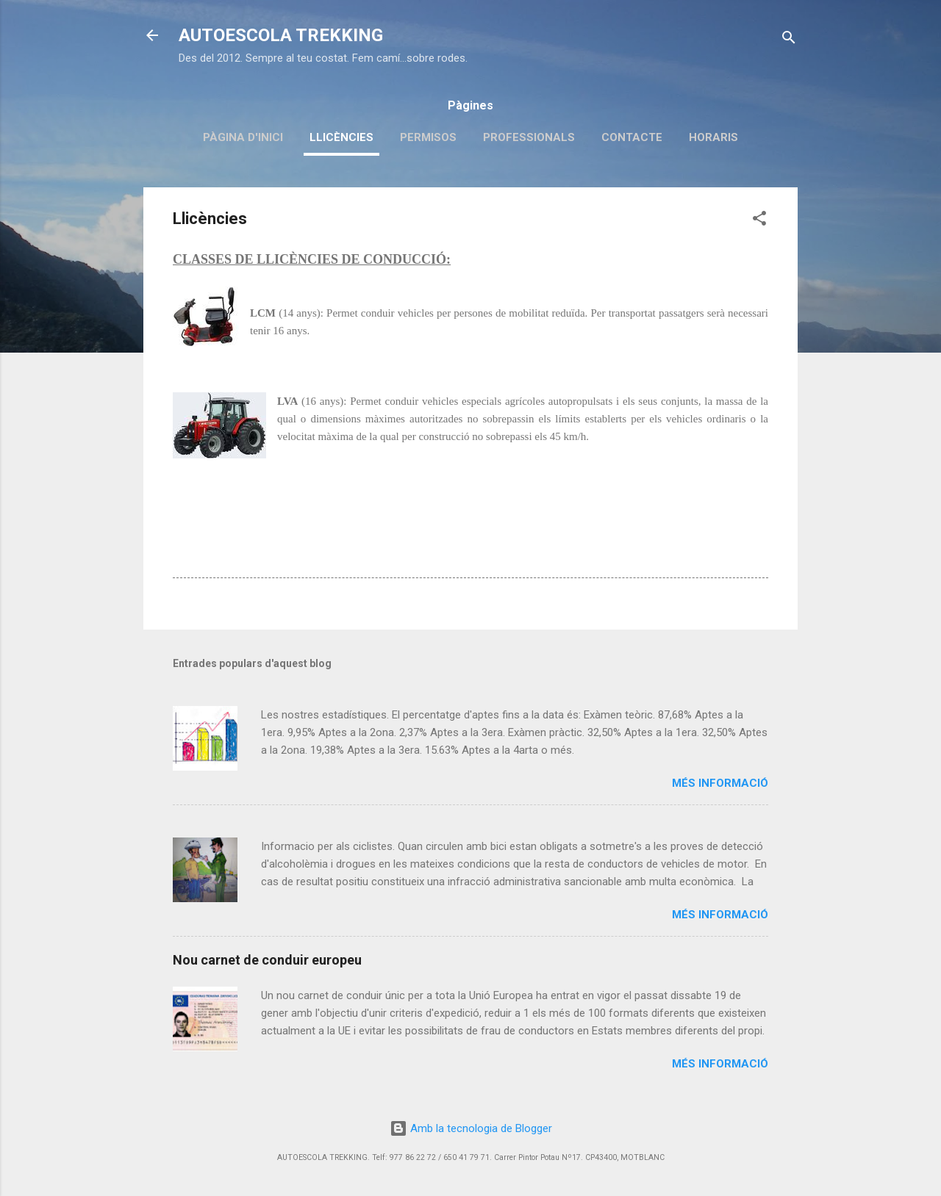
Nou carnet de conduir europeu (267, 960)
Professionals (529, 137)
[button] (759, 220)
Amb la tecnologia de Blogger (471, 1128)
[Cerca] (789, 40)
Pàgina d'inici (243, 137)
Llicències (341, 137)
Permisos (428, 137)
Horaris (713, 137)
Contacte (631, 137)
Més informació (720, 783)
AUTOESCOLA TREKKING (281, 35)
